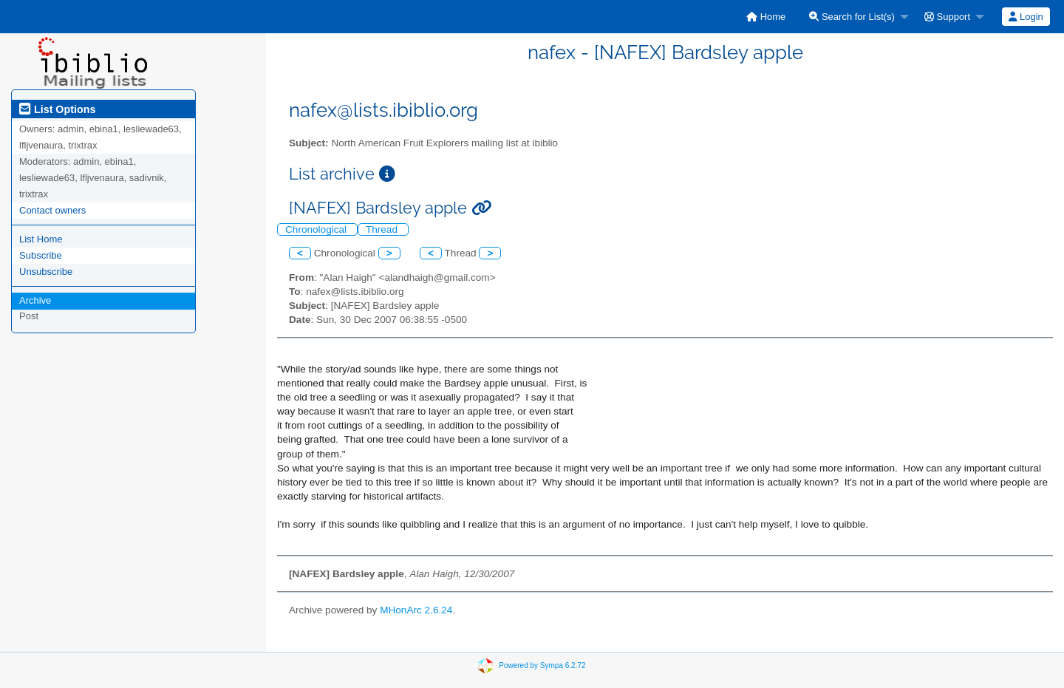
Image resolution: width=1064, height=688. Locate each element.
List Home (41, 239)
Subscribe (40, 255)
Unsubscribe (45, 271)
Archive (35, 300)
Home (765, 16)
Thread (383, 229)
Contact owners (52, 210)
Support (947, 16)
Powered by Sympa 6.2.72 (542, 665)
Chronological (317, 229)
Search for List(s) (852, 16)
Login (1026, 16)
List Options (57, 109)
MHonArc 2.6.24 (416, 610)
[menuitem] (765, 16)
